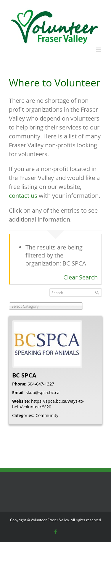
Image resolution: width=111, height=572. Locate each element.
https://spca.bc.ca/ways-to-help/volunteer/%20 (48, 404)
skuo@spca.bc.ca (42, 392)
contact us (23, 196)
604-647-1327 (41, 384)
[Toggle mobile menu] (99, 50)
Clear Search (80, 277)
